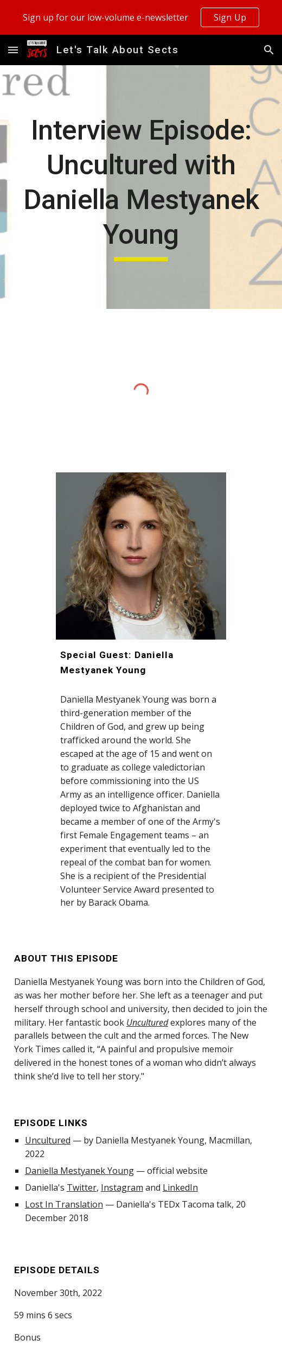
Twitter (82, 1187)
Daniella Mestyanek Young (79, 1171)
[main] (141, 187)
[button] (13, 50)
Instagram (122, 1187)
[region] (141, 17)
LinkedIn (180, 1187)
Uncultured (47, 1140)
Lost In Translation (64, 1204)
